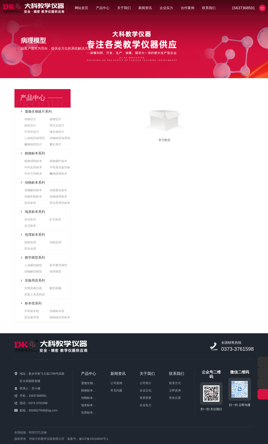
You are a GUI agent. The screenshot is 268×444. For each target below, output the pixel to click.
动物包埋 (55, 242)
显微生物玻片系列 (93, 383)
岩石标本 (30, 219)
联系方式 (175, 383)
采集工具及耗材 (34, 294)
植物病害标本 (58, 173)
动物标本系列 (90, 397)
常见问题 (116, 390)
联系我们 (208, 8)
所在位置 (175, 397)
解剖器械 (55, 288)
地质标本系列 (90, 405)
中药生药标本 (33, 167)
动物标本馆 (57, 311)
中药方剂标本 (33, 173)
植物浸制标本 (33, 161)
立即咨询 (175, 390)
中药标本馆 (31, 311)
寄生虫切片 (57, 125)
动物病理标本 (58, 196)
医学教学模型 (58, 265)
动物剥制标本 (33, 196)
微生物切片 (57, 131)
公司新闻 (116, 383)
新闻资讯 (145, 8)
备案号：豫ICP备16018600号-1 (87, 438)
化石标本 (30, 225)
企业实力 (166, 8)
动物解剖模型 (33, 271)
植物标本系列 (90, 390)
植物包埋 (30, 242)
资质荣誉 (145, 397)
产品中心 (102, 8)
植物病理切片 (33, 144)
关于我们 (124, 8)
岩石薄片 (55, 144)
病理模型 (55, 271)
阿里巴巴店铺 (38, 432)
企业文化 (145, 390)
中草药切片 (31, 131)
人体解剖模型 (33, 265)
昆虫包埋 (30, 248)
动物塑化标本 (58, 190)
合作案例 (187, 8)
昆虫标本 (30, 202)
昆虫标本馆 (31, 317)
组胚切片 (30, 125)
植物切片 (55, 119)
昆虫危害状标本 (60, 202)
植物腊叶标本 (58, 161)
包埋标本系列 (90, 412)
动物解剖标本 (33, 190)
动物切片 (30, 119)
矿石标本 (55, 219)
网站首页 (81, 8)
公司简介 (145, 383)
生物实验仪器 (33, 288)
